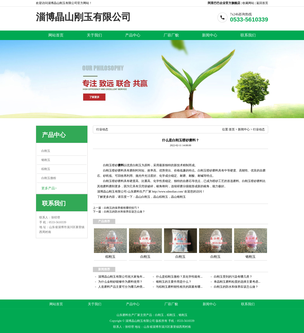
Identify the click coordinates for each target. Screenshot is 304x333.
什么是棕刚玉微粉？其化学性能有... (179, 276)
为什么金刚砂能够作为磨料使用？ (120, 281)
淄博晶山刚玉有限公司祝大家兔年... (121, 276)
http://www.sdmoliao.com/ (167, 191)
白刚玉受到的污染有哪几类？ (233, 276)
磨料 (121, 165)
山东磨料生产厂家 (139, 191)
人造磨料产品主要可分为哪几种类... (121, 286)
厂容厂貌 (171, 35)
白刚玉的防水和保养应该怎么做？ (124, 211)
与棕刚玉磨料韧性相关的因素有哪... (179, 286)
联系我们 (248, 35)
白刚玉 (145, 196)
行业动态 (259, 129)
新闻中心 (209, 35)
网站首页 (56, 35)
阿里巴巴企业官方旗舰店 (224, 3)
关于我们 (94, 35)
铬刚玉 (181, 196)
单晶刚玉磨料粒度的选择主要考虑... (237, 281)
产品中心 (132, 35)
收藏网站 (248, 3)
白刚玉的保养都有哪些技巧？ (122, 207)
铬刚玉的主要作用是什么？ (173, 281)
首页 (232, 129)
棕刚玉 (163, 196)
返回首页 (262, 3)
